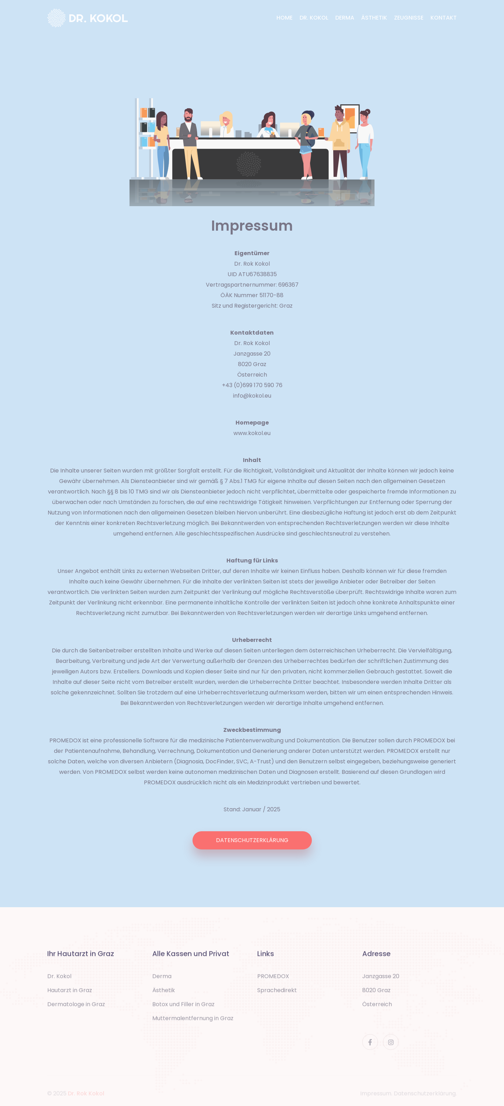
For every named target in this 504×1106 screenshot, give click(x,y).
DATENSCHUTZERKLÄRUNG (252, 840)
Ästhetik (163, 993)
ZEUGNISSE (409, 18)
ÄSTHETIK (374, 18)
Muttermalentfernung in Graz (192, 1021)
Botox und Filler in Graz (183, 1007)
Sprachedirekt (277, 993)
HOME (284, 18)
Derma (162, 979)
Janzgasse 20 (380, 979)
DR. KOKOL (314, 18)
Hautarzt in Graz (69, 993)
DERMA (344, 18)
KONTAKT (443, 18)
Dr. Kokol (59, 979)
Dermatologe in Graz (76, 1007)
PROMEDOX (273, 979)
